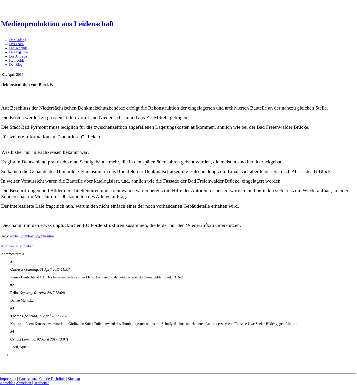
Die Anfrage (18, 56)
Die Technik (18, 48)
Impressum (8, 379)
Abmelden (24, 383)
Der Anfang (17, 40)
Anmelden (7, 383)
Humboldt (16, 60)
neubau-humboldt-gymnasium (32, 236)
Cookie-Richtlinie (52, 379)
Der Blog (16, 64)
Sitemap (74, 379)
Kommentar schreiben (17, 246)
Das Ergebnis (18, 52)
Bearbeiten (41, 383)
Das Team (16, 44)
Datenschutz (28, 379)
